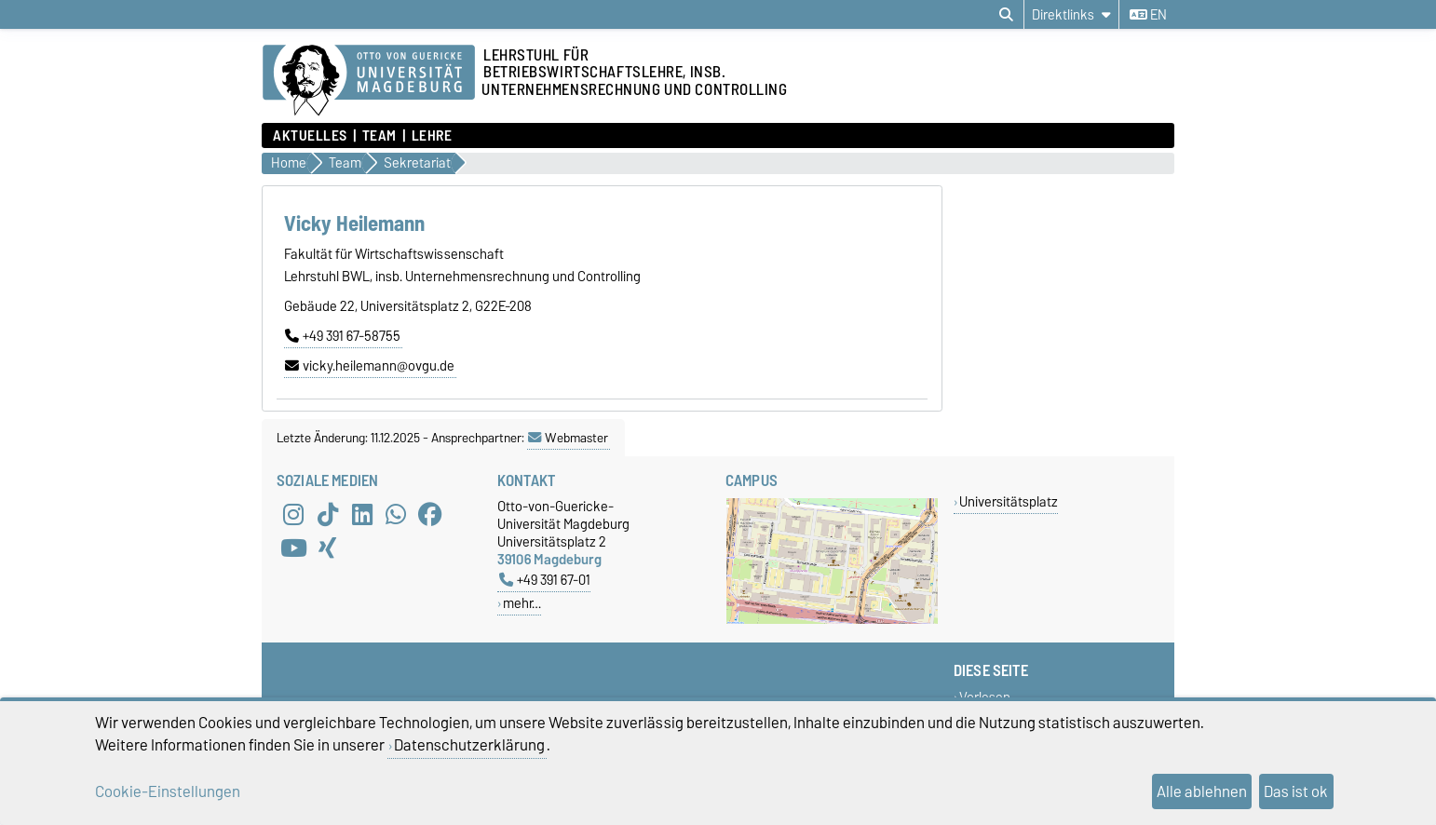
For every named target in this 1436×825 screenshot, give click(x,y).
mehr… (522, 603)
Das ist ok (1296, 791)
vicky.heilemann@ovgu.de (369, 366)
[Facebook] (430, 514)
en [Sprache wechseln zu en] (1148, 15)
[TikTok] (328, 514)
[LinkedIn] (362, 514)
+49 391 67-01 (544, 579)
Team (379, 136)
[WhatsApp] (396, 514)
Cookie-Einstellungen (167, 791)
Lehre (432, 136)
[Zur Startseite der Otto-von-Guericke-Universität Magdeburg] (369, 81)
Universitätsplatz (1008, 501)
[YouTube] (293, 547)
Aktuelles (310, 136)
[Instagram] (293, 514)
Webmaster (568, 437)
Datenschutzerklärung (469, 745)
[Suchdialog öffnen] (1006, 15)
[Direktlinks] (1071, 14)
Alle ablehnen (1202, 791)
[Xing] (328, 547)
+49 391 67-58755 (342, 336)
